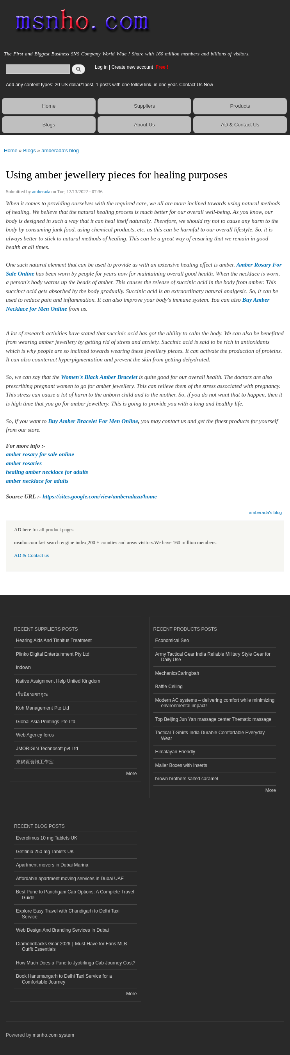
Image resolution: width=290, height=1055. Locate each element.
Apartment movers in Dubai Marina (52, 865)
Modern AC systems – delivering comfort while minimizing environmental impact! (215, 702)
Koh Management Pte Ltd (42, 708)
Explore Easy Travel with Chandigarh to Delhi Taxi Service (67, 913)
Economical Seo (172, 640)
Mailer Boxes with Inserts (181, 765)
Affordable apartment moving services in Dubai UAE (70, 878)
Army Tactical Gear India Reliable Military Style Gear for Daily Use (213, 656)
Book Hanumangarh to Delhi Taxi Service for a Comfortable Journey (64, 978)
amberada (41, 191)
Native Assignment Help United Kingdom (58, 681)
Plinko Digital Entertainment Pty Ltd (52, 654)
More (131, 773)
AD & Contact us (31, 555)
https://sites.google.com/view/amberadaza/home (100, 496)
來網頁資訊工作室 (34, 762)
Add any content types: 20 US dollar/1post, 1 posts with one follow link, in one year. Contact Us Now (109, 84)
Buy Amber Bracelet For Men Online (93, 421)
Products (240, 106)
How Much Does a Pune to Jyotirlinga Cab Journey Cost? (75, 963)
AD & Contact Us (240, 125)
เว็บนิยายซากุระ (32, 694)
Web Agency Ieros (35, 735)
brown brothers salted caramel (186, 778)
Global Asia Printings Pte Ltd (45, 721)
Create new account (132, 67)
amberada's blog (60, 150)
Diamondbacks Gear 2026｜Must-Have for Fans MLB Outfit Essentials (71, 946)
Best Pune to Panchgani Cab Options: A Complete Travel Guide (75, 894)
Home (49, 106)
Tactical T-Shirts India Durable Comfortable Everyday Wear (210, 735)
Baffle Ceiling (169, 686)
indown (23, 667)
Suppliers (144, 106)
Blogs (49, 125)
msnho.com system (53, 1035)
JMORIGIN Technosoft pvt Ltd (47, 748)
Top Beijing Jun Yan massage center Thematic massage (213, 719)
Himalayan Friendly (175, 751)
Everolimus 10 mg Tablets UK (46, 838)
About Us (144, 125)
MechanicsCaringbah (177, 673)
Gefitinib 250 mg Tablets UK (45, 851)
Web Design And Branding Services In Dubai (62, 930)
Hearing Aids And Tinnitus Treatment (54, 640)
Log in (101, 67)
